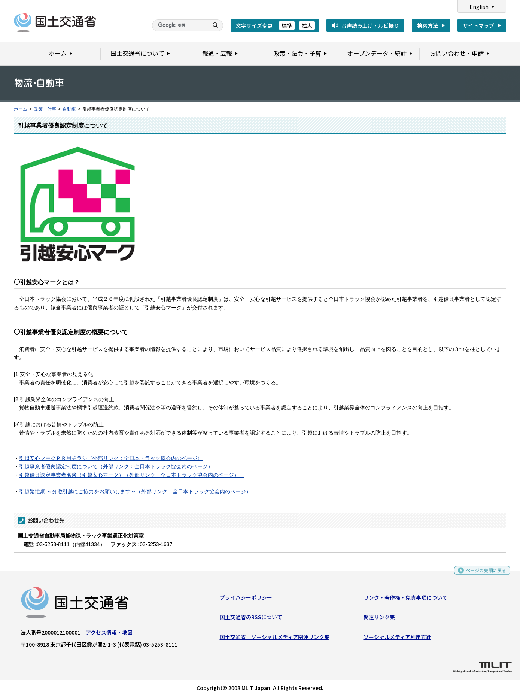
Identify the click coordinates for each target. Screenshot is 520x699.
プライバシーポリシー (246, 599)
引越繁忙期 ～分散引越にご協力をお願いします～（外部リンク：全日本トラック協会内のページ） (135, 491)
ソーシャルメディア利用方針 (397, 638)
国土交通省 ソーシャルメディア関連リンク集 (274, 638)
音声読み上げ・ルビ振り (370, 25)
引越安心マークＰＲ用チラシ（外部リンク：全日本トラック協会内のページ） (111, 458)
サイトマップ (478, 25)
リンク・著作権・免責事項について (405, 599)
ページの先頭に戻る (483, 572)
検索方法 (427, 25)
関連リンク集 (379, 619)
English (479, 6)
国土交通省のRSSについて (251, 619)
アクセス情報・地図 (109, 634)
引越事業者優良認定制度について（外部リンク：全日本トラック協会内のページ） (116, 466)
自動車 (69, 109)
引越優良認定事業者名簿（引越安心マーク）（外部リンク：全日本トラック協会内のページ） (131, 475)
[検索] (179, 25)
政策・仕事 (45, 109)
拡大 (307, 25)
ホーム (20, 109)
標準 (287, 25)
